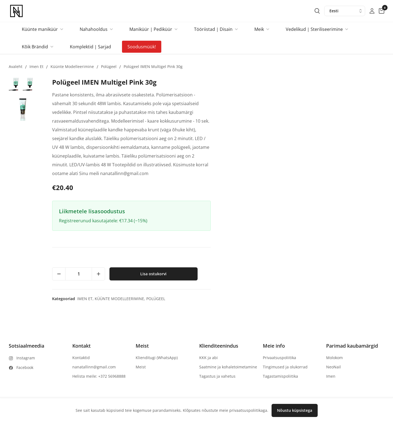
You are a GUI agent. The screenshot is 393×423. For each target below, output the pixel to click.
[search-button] (317, 11)
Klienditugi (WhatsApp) (157, 357)
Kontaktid (81, 357)
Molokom (334, 357)
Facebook (24, 367)
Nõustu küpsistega (294, 410)
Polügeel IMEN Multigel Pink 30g (153, 66)
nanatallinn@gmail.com (94, 366)
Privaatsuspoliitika (279, 357)
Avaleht (15, 66)
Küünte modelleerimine (72, 66)
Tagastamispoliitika (280, 376)
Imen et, (260, 298)
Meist (141, 366)
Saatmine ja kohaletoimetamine (228, 366)
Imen (330, 376)
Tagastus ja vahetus (217, 376)
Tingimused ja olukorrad (285, 366)
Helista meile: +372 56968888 (99, 376)
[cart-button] (381, 11)
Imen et (36, 66)
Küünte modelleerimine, (294, 298)
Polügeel (109, 66)
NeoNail (333, 366)
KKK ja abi (208, 357)
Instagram (25, 357)
